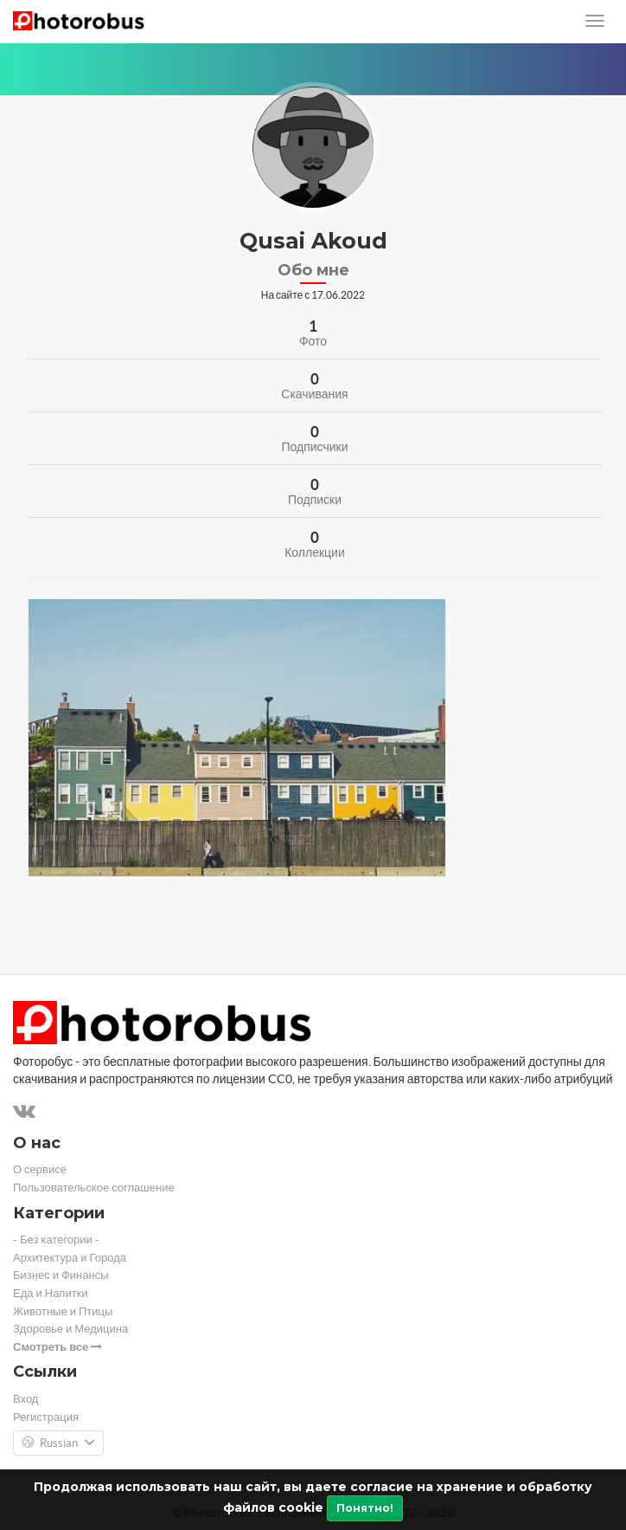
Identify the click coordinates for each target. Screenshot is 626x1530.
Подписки (315, 500)
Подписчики (314, 447)
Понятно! (364, 1507)
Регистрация (46, 1417)
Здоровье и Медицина (70, 1328)
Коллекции (314, 552)
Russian (58, 1443)
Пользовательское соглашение (94, 1187)
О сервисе (40, 1169)
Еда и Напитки (50, 1293)
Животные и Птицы (62, 1311)
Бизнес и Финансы (61, 1275)
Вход (25, 1398)
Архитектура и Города (69, 1257)
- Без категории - (56, 1239)
